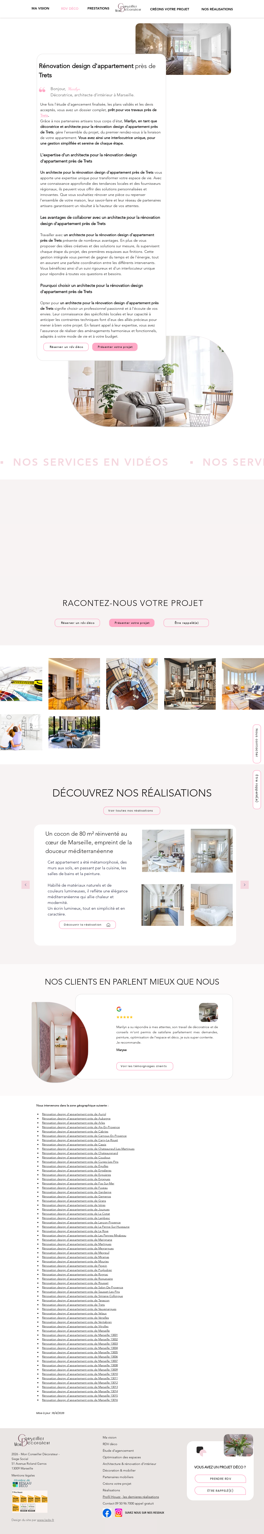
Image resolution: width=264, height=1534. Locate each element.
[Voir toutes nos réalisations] (131, 811)
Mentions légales (23, 1475)
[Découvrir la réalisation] (87, 925)
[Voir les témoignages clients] (144, 1066)
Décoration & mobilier (119, 1470)
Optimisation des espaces (122, 1457)
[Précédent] (25, 885)
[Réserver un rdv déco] (66, 347)
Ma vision (110, 1437)
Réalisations (111, 1490)
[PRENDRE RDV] (220, 1479)
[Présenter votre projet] (115, 347)
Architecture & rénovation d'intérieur (129, 1464)
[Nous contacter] (257, 744)
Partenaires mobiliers (118, 1477)
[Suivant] (244, 885)
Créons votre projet (117, 1484)
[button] (98, 8)
